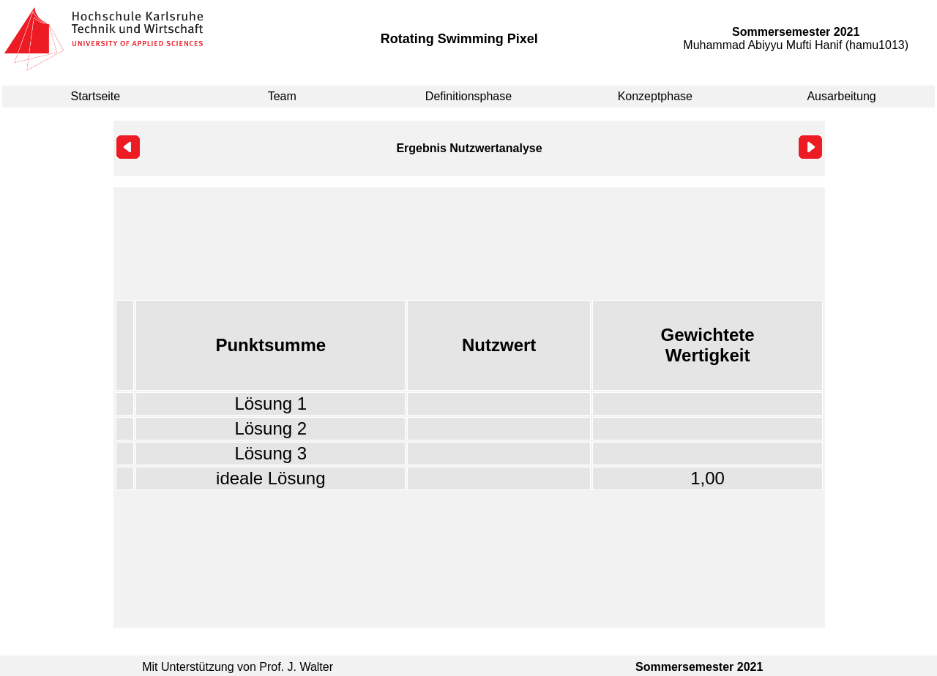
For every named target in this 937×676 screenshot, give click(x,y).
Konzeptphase (655, 96)
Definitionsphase (468, 96)
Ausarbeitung (841, 96)
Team (282, 96)
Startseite (96, 96)
